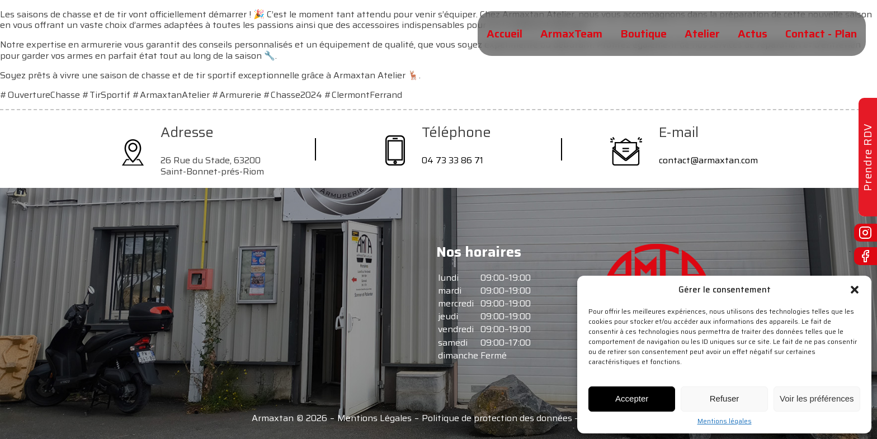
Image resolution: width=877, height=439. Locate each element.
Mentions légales (724, 421)
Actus (752, 34)
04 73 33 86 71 (452, 160)
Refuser (724, 398)
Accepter (631, 398)
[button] (854, 289)
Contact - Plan (821, 34)
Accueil (504, 34)
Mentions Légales (374, 418)
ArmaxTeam (571, 34)
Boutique (643, 34)
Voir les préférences (817, 398)
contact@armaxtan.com (708, 160)
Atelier (702, 34)
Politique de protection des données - (500, 418)
